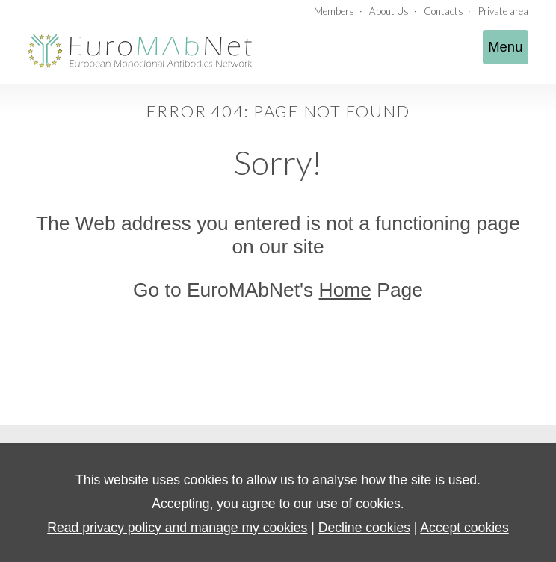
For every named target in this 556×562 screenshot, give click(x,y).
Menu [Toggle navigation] (505, 47)
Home (345, 290)
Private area (503, 11)
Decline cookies (364, 527)
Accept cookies (464, 527)
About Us (389, 11)
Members (334, 11)
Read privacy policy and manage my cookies (177, 527)
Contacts (443, 11)
